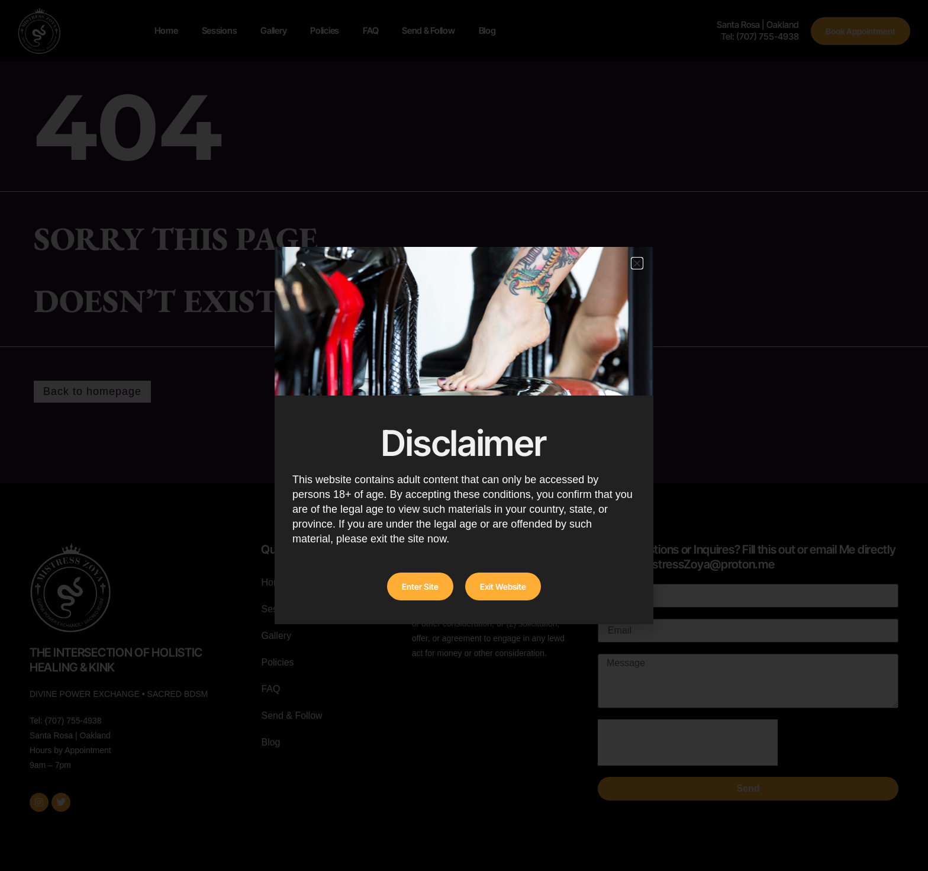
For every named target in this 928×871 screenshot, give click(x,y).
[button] (637, 263)
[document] (464, 435)
